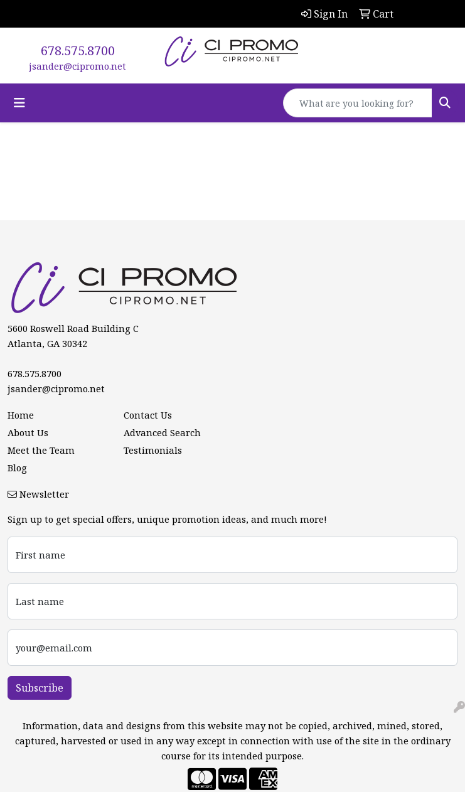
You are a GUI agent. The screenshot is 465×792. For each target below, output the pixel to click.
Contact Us (148, 415)
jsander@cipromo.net (77, 66)
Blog (17, 467)
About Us (28, 432)
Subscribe (39, 688)
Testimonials (153, 450)
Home (21, 415)
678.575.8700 (78, 50)
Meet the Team (41, 450)
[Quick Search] (357, 102)
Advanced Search (162, 432)
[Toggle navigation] (19, 103)
